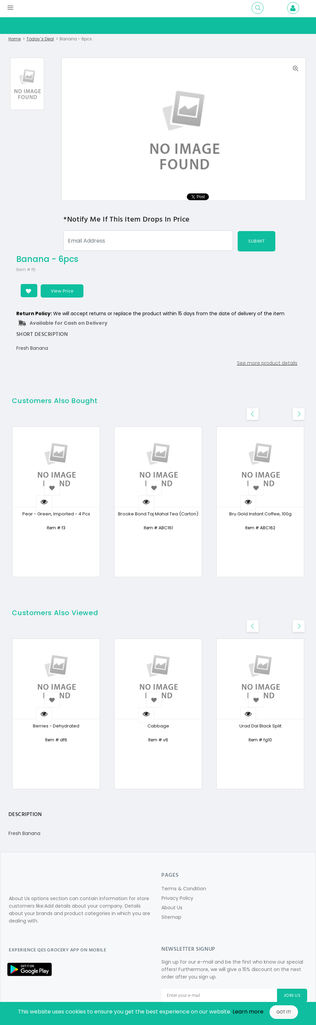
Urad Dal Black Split (260, 726)
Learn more (248, 1011)
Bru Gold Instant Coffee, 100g (260, 514)
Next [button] (298, 410)
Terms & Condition (183, 889)
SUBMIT (256, 241)
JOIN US (292, 996)
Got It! (283, 1012)
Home (14, 39)
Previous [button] (309, 410)
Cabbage (158, 726)
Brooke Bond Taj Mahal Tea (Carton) (158, 514)
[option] (27, 84)
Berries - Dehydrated (56, 726)
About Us (171, 908)
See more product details (267, 363)
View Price (62, 291)
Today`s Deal (40, 39)
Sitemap (171, 917)
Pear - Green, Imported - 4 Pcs (56, 514)
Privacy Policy (177, 898)
